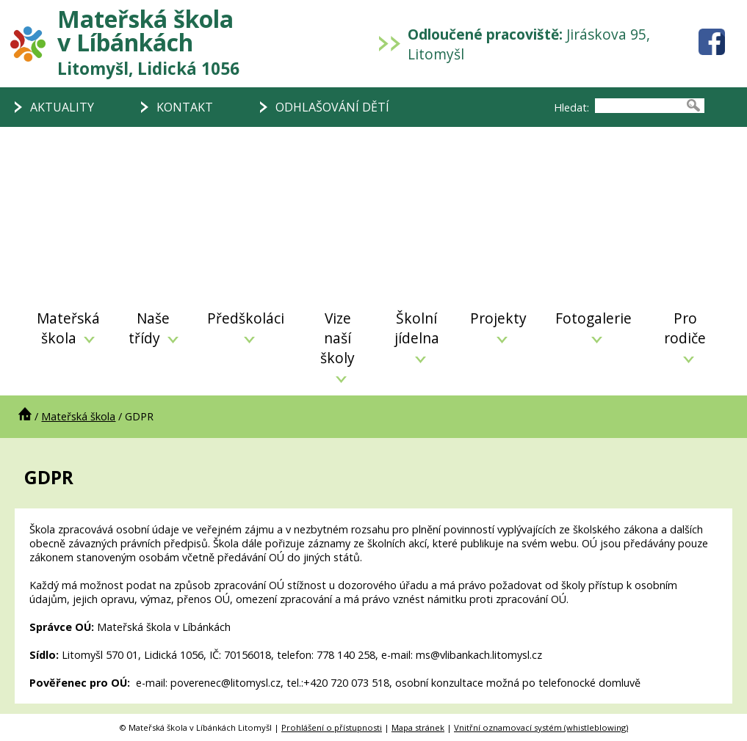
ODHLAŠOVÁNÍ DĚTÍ (332, 107)
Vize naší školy (337, 345)
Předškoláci (245, 325)
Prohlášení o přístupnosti (331, 727)
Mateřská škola (68, 328)
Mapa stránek (417, 727)
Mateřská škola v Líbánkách (148, 41)
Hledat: (571, 107)
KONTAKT (184, 107)
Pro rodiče (685, 335)
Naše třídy (153, 328)
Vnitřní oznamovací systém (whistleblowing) (541, 727)
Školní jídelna (416, 335)
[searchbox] (638, 105)
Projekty (498, 325)
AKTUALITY (62, 107)
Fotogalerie (593, 325)
